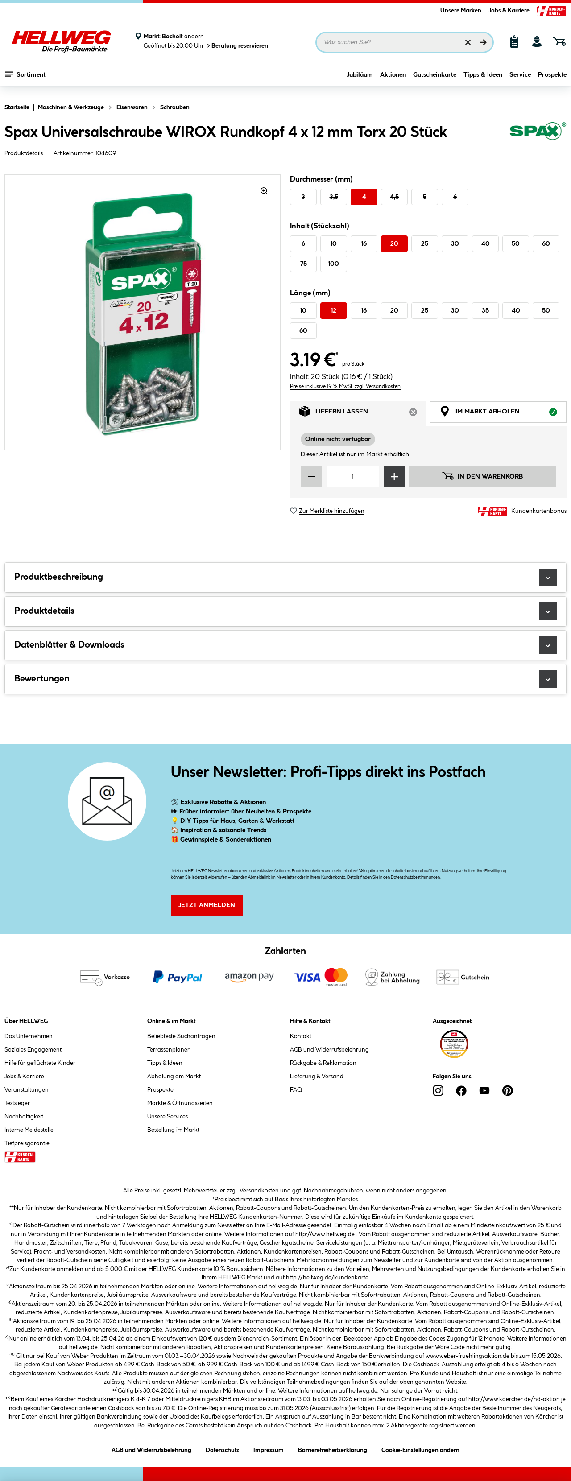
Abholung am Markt (174, 1076)
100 (333, 264)
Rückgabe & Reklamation (323, 1063)
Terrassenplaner (168, 1049)
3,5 (334, 197)
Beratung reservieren (237, 46)
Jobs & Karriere (509, 10)
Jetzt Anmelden (206, 905)
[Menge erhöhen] (394, 476)
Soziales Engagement (33, 1049)
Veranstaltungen (26, 1090)
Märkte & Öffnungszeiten (180, 1103)
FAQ (296, 1090)
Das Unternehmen (28, 1036)
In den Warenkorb (482, 476)
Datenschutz (222, 1448)
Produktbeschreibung (285, 577)
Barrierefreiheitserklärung (332, 1448)
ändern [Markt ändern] (194, 36)
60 (546, 244)
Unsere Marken (460, 10)
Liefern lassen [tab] (362, 413)
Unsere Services (167, 1116)
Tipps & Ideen (482, 79)
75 (303, 264)
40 (485, 244)
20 (394, 244)
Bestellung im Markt (173, 1130)
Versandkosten (259, 1190)
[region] (143, 312)
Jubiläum (360, 79)
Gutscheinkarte (434, 79)
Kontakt (300, 1036)
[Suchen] (483, 42)
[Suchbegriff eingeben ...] (404, 42)
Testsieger (17, 1103)
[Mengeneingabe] (353, 476)
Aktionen (393, 79)
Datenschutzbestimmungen (415, 877)
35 (485, 311)
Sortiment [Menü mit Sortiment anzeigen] (25, 78)
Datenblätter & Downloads (285, 645)
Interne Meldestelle (29, 1130)
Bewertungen (285, 679)
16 (364, 244)
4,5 (394, 197)
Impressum (268, 1448)
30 (455, 244)
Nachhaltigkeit (23, 1116)
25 (424, 244)
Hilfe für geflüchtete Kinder (39, 1063)
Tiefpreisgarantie (27, 1143)
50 (516, 244)
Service (520, 79)
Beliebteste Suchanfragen (181, 1036)
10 (334, 244)
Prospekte (552, 79)
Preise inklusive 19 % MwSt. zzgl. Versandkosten (345, 386)
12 (333, 311)
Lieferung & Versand (316, 1076)
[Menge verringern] (311, 476)
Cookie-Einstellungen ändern (420, 1448)
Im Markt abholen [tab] (503, 413)
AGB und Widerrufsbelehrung (329, 1049)
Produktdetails (23, 153)
